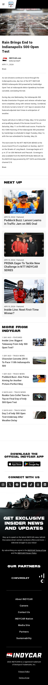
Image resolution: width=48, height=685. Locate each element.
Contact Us (24, 612)
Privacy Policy (24, 671)
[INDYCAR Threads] (38, 484)
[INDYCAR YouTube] (24, 484)
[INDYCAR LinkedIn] (45, 484)
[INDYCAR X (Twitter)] (10, 484)
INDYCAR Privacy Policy (27, 553)
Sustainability (24, 638)
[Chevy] (20, 578)
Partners (24, 631)
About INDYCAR (24, 599)
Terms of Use (24, 678)
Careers (24, 605)
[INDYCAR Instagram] (3, 484)
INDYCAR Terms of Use (37, 550)
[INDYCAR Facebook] (17, 484)
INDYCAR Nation (24, 618)
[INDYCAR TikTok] (31, 484)
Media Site (24, 625)
